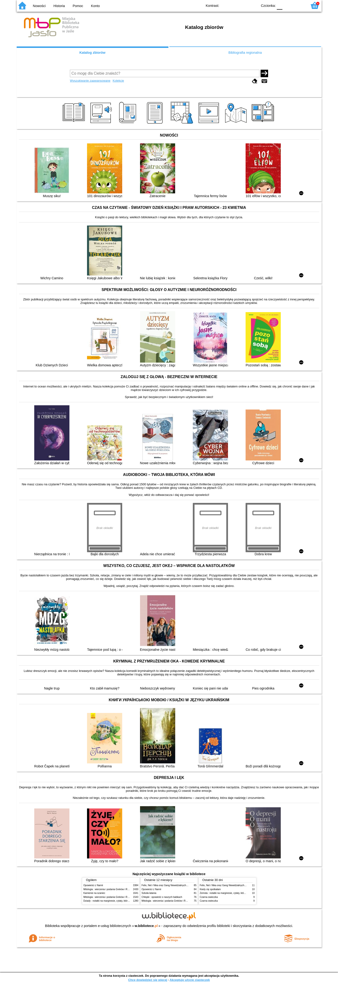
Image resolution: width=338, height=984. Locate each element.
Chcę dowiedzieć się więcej (147, 980)
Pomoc (78, 6)
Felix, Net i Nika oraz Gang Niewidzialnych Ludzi (167, 885)
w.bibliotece (146, 926)
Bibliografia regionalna (245, 52)
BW (234, 5)
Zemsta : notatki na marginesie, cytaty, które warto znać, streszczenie (236, 893)
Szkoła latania (149, 893)
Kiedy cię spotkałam (210, 889)
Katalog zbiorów (92, 52)
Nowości (39, 6)
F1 (287, 5)
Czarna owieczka (209, 897)
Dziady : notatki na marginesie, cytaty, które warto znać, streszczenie (120, 901)
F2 (298, 5)
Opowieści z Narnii (93, 885)
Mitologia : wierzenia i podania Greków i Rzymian (109, 889)
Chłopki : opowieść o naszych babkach (162, 897)
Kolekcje (118, 80)
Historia (59, 6)
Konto (95, 6)
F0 (279, 5)
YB (243, 5)
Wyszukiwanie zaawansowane (90, 80)
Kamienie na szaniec (94, 893)
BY (253, 5)
